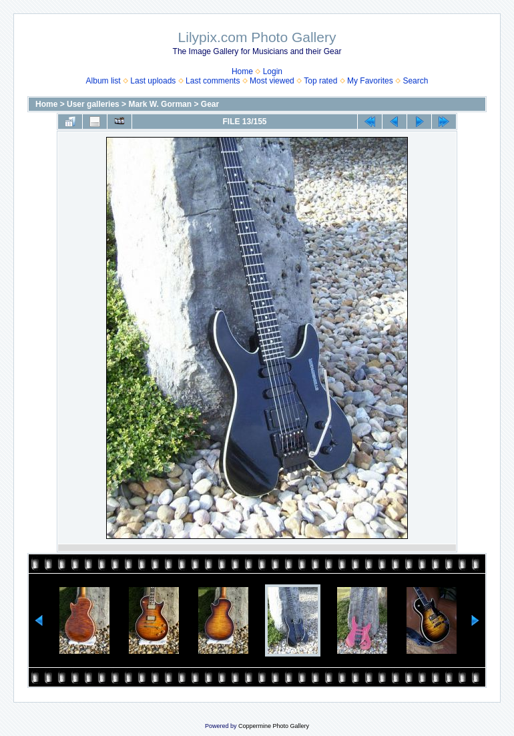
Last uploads (153, 80)
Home (242, 71)
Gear (210, 104)
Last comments (213, 80)
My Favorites (370, 80)
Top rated (320, 80)
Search (415, 80)
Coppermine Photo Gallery (273, 726)
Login (272, 71)
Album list (103, 80)
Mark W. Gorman (160, 104)
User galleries (93, 104)
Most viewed (272, 80)
